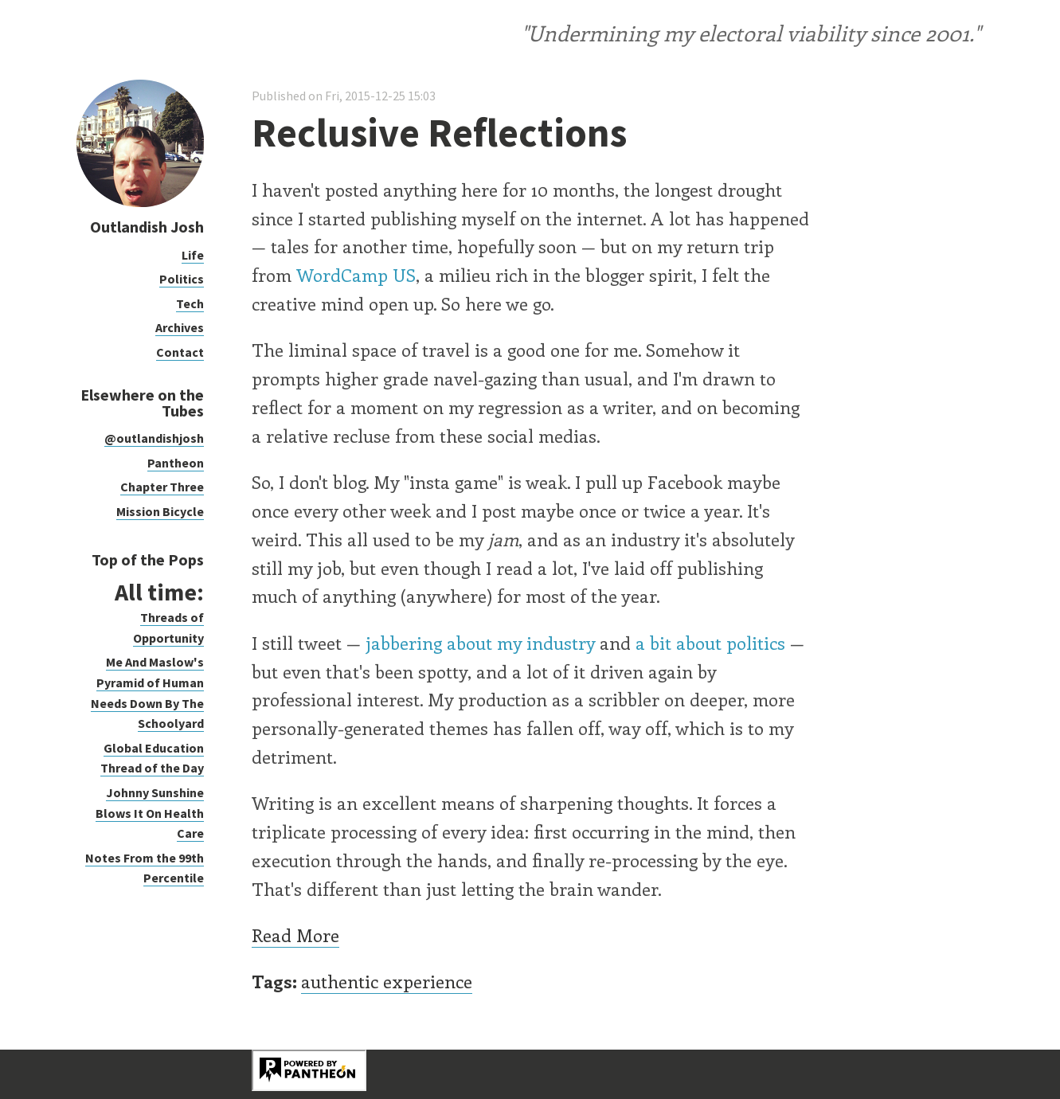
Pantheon (175, 463)
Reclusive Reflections (439, 133)
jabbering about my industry (480, 643)
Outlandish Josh (147, 227)
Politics (181, 279)
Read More (295, 935)
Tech (190, 303)
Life (193, 255)
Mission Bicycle (160, 511)
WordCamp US (356, 275)
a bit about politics (710, 643)
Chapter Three (162, 487)
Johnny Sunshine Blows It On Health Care (150, 812)
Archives (179, 327)
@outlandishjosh (154, 438)
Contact (180, 352)
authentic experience (386, 981)
